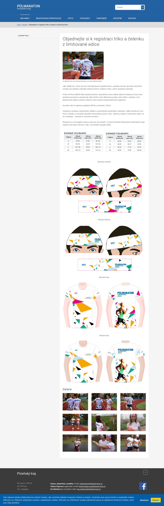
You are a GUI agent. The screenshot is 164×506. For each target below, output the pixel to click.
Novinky (24, 18)
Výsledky (85, 18)
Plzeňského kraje (28, 7)
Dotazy (132, 18)
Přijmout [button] (155, 500)
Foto (70, 18)
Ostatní (117, 18)
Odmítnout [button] (144, 500)
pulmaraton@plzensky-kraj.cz (91, 484)
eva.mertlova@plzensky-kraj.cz (89, 489)
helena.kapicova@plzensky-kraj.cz (92, 486)
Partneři (102, 18)
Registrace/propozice (48, 18)
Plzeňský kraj (23, 36)
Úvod (18, 25)
